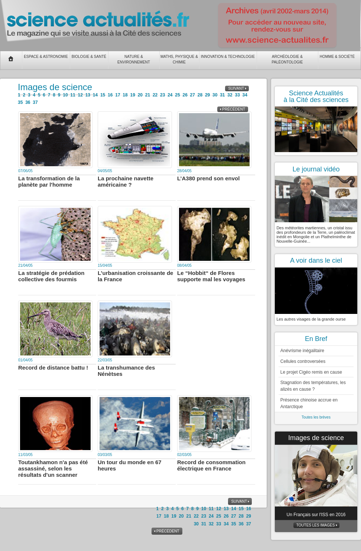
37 (35, 102)
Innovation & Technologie (228, 57)
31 (222, 95)
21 (147, 95)
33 (237, 95)
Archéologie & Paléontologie (287, 59)
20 (140, 95)
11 (72, 95)
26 (184, 95)
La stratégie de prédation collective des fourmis (51, 276)
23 (162, 95)
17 (117, 95)
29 (207, 95)
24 (170, 95)
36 (27, 102)
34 (245, 95)
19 (132, 95)
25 (177, 95)
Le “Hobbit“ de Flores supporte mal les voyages (211, 276)
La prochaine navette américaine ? (125, 181)
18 (125, 95)
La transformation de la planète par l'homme (49, 181)
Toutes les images (315, 525)
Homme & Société (337, 57)
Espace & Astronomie (46, 57)
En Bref (316, 338)
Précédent (233, 109)
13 (87, 95)
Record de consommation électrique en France (211, 465)
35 (20, 102)
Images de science (316, 438)
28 (200, 95)
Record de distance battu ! (53, 367)
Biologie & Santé (89, 57)
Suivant (236, 88)
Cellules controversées (302, 361)
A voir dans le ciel (316, 260)
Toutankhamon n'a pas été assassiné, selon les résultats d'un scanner (53, 468)
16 (110, 95)
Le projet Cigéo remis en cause (311, 372)
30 (214, 95)
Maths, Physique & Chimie (179, 59)
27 (192, 95)
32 (229, 95)
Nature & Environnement (133, 59)
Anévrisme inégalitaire (302, 350)
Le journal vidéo (315, 169)
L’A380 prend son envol (208, 178)
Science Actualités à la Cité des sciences (315, 96)
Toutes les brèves (316, 417)
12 (80, 95)
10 (65, 95)
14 (95, 95)
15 (102, 95)
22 (155, 95)
